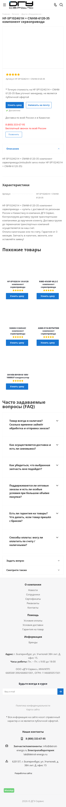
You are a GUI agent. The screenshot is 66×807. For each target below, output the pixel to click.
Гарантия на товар (33, 629)
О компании (33, 584)
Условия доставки (33, 624)
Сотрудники (33, 594)
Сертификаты (33, 598)
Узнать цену (15, 105)
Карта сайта (33, 709)
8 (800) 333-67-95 (36, 738)
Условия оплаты (33, 620)
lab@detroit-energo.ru (35, 754)
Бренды (33, 642)
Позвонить (13, 134)
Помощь (33, 615)
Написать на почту (39, 105)
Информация (33, 637)
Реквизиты (33, 603)
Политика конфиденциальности (33, 705)
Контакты (33, 607)
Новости (33, 590)
